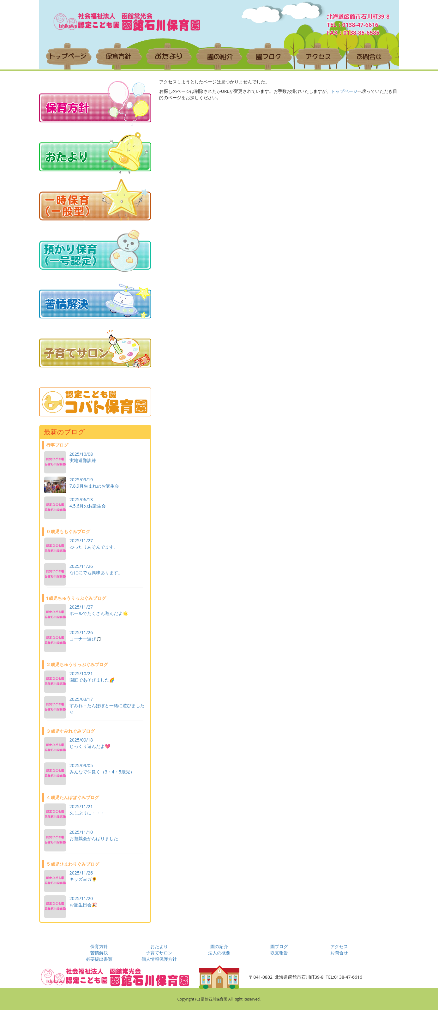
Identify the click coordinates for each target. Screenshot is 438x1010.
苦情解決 (99, 953)
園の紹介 (219, 946)
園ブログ (279, 946)
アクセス (339, 946)
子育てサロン (159, 953)
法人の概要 (219, 953)
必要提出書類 (99, 959)
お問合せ (339, 953)
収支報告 (279, 953)
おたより (159, 946)
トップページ (344, 91)
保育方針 (99, 946)
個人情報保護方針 (159, 959)
